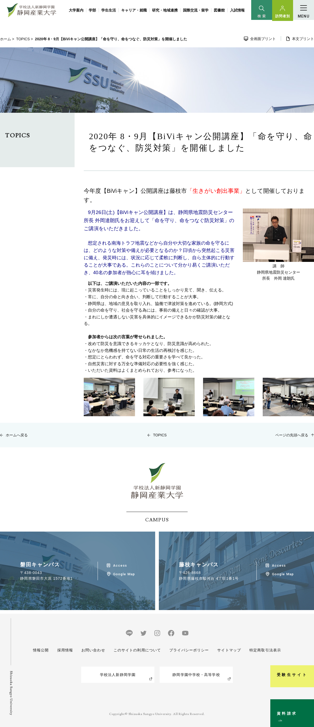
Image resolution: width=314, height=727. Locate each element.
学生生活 (108, 10)
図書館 (219, 10)
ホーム (5, 39)
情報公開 (41, 650)
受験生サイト (307, 647)
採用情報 (65, 650)
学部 (92, 10)
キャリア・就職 (134, 10)
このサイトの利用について (137, 650)
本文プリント (303, 39)
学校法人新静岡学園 (118, 675)
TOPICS (23, 39)
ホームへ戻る (17, 435)
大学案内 (76, 10)
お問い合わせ (93, 650)
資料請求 (307, 702)
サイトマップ (229, 650)
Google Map (124, 574)
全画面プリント (263, 39)
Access (120, 565)
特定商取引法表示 (265, 650)
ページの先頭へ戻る (291, 435)
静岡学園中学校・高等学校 (196, 675)
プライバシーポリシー (189, 650)
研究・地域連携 (165, 10)
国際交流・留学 (196, 10)
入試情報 (237, 10)
